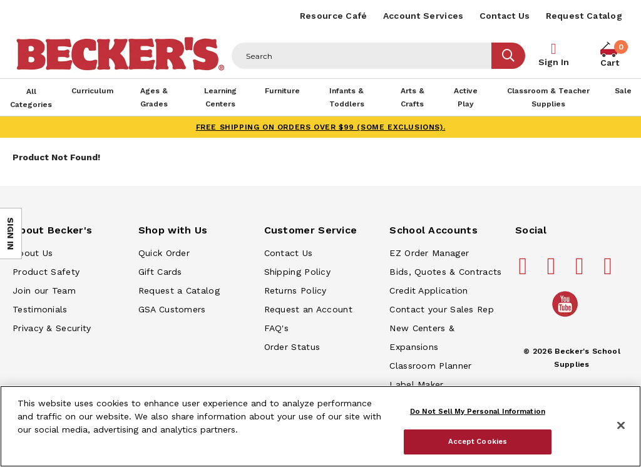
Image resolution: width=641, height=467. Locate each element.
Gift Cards (160, 272)
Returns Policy (295, 290)
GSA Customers (172, 309)
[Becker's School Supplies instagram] (581, 271)
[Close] (621, 425)
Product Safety (46, 272)
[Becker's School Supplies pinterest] (553, 271)
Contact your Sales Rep (441, 309)
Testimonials (40, 309)
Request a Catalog (179, 290)
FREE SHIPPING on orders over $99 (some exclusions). (321, 127)
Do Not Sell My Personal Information (477, 411)
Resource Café (333, 16)
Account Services (423, 16)
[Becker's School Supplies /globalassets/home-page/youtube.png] (567, 316)
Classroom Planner (430, 366)
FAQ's (276, 328)
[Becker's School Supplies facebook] (525, 271)
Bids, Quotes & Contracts (445, 272)
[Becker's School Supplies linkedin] (609, 271)
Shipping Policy (297, 272)
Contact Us (504, 16)
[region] (320, 426)
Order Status (292, 347)
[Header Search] (362, 56)
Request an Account (308, 309)
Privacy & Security (52, 328)
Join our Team (44, 290)
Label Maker (416, 384)
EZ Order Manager (429, 253)
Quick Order (164, 253)
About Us (33, 253)
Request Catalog (584, 16)
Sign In (553, 62)
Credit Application (428, 290)
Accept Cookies (478, 441)
